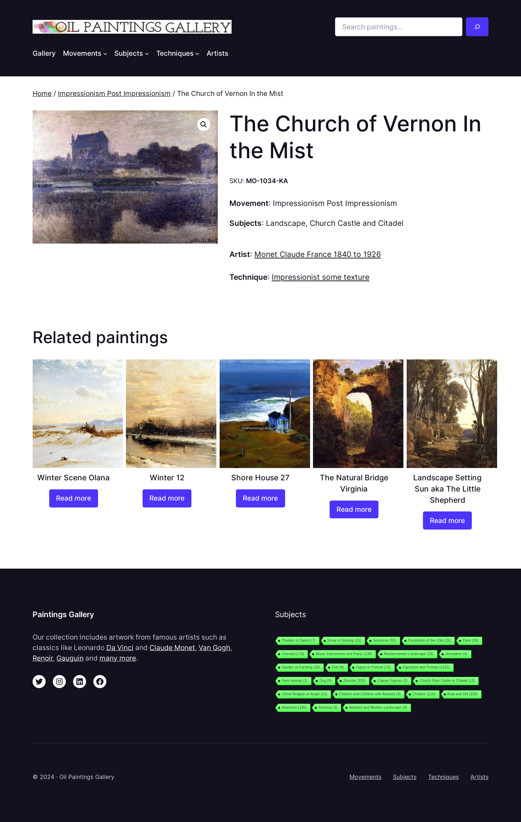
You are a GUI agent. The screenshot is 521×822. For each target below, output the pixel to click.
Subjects (404, 776)
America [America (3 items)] (327, 707)
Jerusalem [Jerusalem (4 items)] (456, 654)
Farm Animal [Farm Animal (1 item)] (295, 681)
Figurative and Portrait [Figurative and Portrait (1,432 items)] (426, 667)
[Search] (477, 26)
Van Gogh (214, 647)
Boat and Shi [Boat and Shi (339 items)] (463, 694)
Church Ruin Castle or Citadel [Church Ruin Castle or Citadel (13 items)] (447, 681)
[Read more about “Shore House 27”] (260, 498)
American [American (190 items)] (294, 707)
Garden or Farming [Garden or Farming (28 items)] (301, 667)
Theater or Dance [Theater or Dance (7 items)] (298, 640)
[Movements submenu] (105, 53)
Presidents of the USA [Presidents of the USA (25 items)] (429, 640)
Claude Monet (172, 647)
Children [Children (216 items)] (423, 694)
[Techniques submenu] (197, 53)
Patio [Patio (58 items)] (470, 640)
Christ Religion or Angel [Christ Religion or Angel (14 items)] (304, 694)
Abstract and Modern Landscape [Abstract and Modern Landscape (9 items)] (378, 707)
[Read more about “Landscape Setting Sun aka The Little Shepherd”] (447, 520)
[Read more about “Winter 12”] (167, 498)
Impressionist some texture (320, 277)
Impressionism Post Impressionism (114, 93)
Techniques (443, 776)
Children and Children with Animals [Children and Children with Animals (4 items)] (370, 694)
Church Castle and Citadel (356, 223)
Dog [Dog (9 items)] (325, 681)
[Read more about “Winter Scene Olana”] (73, 498)
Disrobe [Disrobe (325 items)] (354, 681)
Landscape (285, 223)
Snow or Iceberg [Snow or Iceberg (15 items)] (344, 640)
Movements (365, 776)
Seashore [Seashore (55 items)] (384, 640)
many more (117, 658)
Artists (479, 776)
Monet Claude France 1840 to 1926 (317, 254)
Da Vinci (120, 647)
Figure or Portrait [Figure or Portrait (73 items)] (373, 667)
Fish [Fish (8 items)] (338, 667)
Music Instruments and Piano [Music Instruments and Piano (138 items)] (344, 654)
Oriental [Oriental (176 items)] (293, 654)
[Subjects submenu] (147, 53)
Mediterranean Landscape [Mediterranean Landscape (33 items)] (408, 654)
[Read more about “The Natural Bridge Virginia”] (354, 510)
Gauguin (70, 658)
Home (42, 93)
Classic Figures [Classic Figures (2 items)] (392, 681)
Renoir (43, 658)
